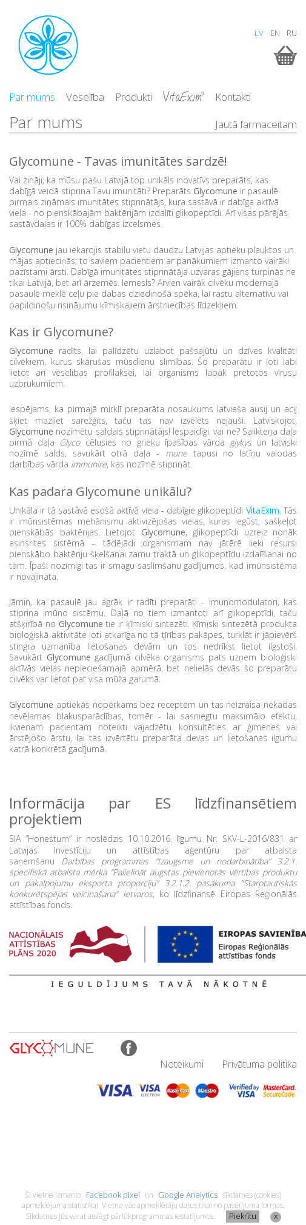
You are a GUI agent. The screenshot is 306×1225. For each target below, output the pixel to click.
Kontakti (233, 97)
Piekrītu (242, 1215)
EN (275, 32)
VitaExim (262, 510)
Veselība (85, 97)
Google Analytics (188, 1194)
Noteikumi (182, 1064)
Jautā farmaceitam (256, 124)
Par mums (32, 97)
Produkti (133, 97)
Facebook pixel (113, 1194)
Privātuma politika (259, 1064)
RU (292, 32)
